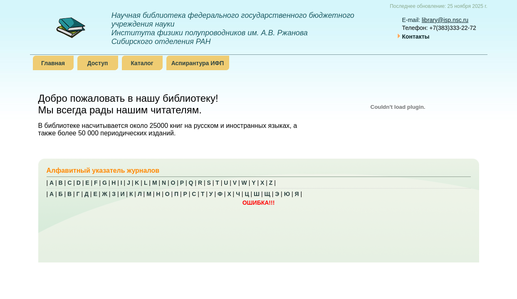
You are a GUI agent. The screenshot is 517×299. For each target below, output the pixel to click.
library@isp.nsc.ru (445, 20)
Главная (53, 63)
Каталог (142, 63)
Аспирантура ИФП (197, 63)
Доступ (97, 63)
